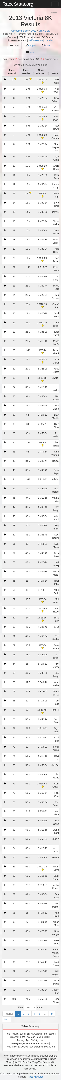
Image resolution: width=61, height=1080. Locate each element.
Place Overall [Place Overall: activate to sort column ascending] (12, 72)
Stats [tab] (46, 45)
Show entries (31, 1007)
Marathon (49, 40)
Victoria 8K (44, 30)
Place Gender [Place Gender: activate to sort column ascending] (26, 72)
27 (51, 1014)
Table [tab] (14, 45)
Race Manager (35, 1076)
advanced (53, 13)
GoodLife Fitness (20, 30)
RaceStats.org (17, 4)
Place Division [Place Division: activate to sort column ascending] (40, 72)
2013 (33, 30)
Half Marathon (35, 40)
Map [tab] (30, 52)
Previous (9, 1014)
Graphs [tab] (30, 45)
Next (6, 1019)
